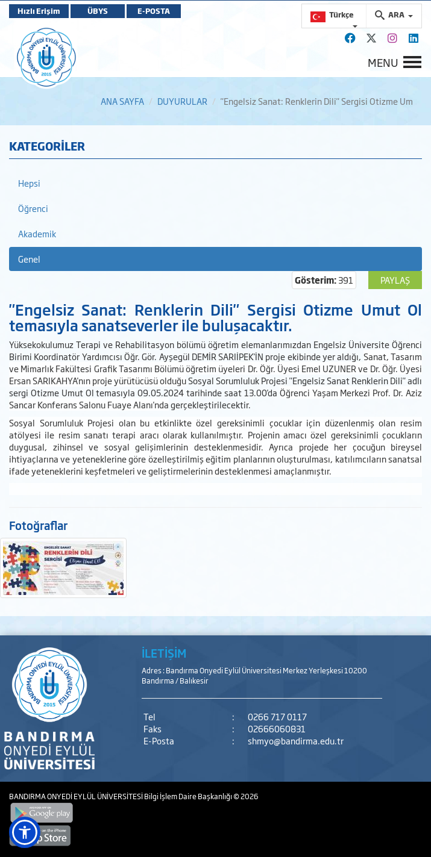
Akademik (37, 233)
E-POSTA (153, 10)
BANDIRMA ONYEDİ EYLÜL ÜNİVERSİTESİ (76, 796)
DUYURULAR (182, 101)
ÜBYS (97, 10)
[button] (24, 832)
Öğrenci (33, 208)
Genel (29, 258)
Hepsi (29, 182)
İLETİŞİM (164, 653)
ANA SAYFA (122, 101)
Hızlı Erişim (38, 10)
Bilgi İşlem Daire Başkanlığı (188, 796)
